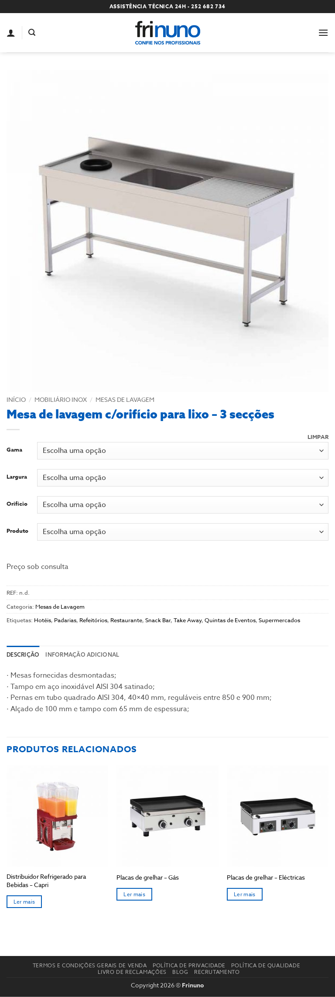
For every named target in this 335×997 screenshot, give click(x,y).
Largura (17, 477)
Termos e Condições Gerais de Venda (90, 965)
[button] (31, 32)
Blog (180, 972)
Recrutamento (216, 972)
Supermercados (279, 620)
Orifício (17, 504)
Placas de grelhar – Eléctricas (266, 877)
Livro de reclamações (132, 972)
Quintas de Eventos (230, 620)
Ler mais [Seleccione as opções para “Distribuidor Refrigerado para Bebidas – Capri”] (24, 901)
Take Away (188, 620)
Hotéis (42, 620)
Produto (17, 531)
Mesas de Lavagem (125, 399)
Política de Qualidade (265, 965)
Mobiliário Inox (60, 399)
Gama (14, 450)
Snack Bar (158, 620)
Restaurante (126, 620)
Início (16, 399)
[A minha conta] (11, 32)
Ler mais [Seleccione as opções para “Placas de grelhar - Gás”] (134, 894)
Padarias (65, 620)
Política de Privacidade (189, 965)
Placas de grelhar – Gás (147, 877)
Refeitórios (93, 620)
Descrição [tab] (23, 654)
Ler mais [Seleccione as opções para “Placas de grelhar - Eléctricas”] (245, 894)
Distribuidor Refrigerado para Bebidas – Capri (46, 881)
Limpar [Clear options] (318, 437)
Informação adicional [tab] (82, 654)
